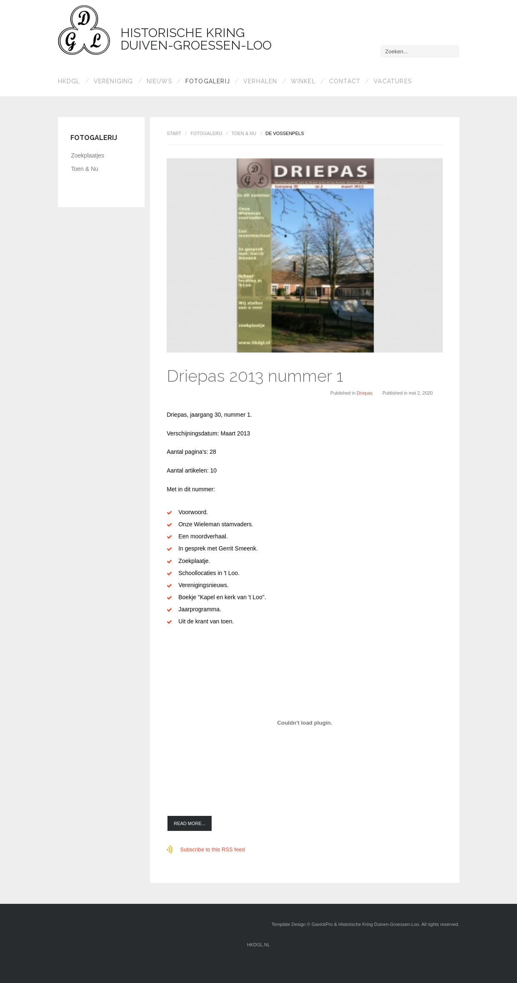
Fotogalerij (207, 81)
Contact (344, 81)
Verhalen (260, 81)
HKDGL (69, 81)
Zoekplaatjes (87, 155)
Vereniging (113, 81)
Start (174, 133)
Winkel (303, 81)
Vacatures (393, 81)
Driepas (364, 392)
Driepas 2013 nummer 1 (255, 375)
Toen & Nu (243, 133)
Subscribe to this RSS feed (212, 849)
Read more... (189, 823)
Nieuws (159, 81)
